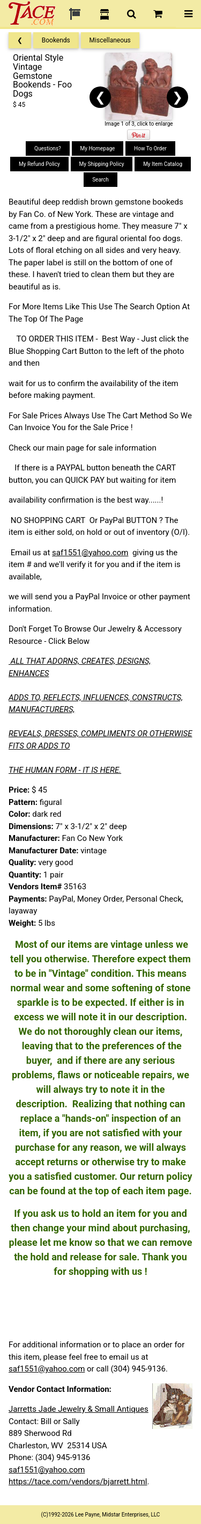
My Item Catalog (162, 164)
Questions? (47, 148)
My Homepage (97, 148)
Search (100, 180)
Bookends (56, 40)
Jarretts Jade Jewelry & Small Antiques (78, 1409)
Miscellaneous (110, 40)
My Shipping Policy (101, 164)
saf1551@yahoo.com (90, 552)
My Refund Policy (39, 164)
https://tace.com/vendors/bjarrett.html (78, 1481)
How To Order (150, 148)
